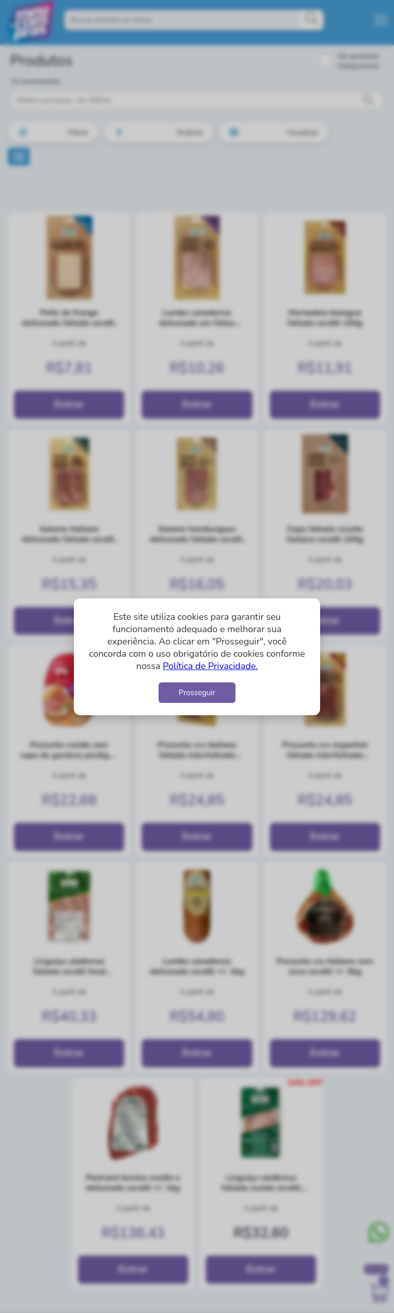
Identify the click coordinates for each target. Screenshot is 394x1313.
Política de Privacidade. (210, 666)
